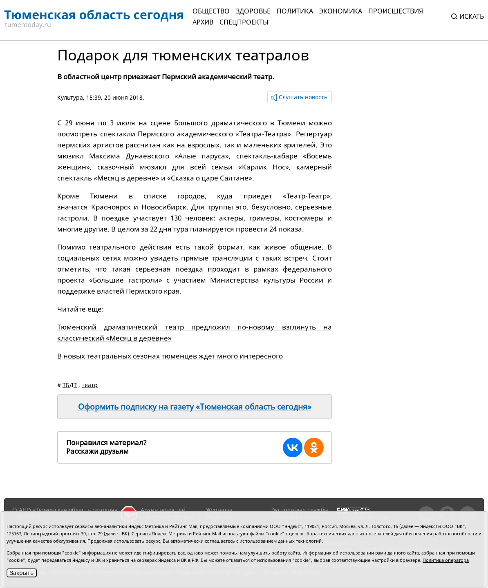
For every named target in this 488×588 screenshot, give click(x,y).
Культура (70, 97)
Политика (295, 11)
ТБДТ (70, 385)
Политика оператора (446, 560)
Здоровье (253, 11)
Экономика (340, 11)
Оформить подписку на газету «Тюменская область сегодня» (194, 406)
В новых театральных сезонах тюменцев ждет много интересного (170, 356)
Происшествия (395, 11)
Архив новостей (163, 510)
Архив (203, 22)
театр (90, 385)
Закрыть (22, 573)
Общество (211, 11)
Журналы (219, 510)
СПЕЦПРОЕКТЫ (244, 22)
